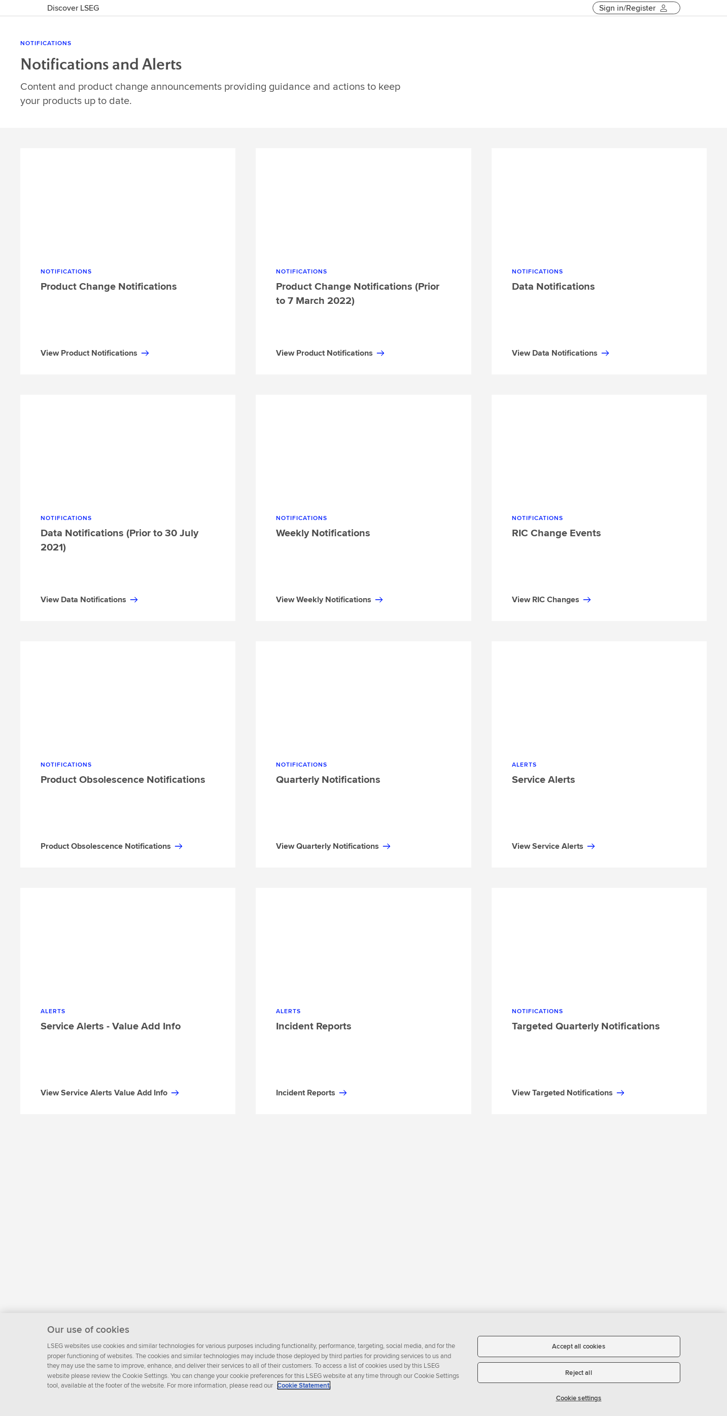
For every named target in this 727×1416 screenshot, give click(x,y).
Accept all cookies (578, 1346)
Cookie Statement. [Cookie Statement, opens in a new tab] (304, 1385)
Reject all (578, 1372)
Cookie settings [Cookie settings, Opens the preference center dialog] (579, 1398)
